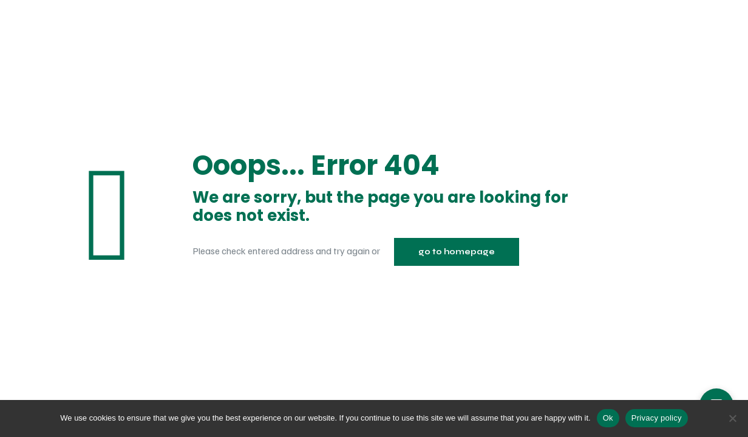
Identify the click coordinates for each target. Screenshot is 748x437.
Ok (608, 417)
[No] (733, 418)
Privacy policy (656, 417)
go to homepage (456, 252)
